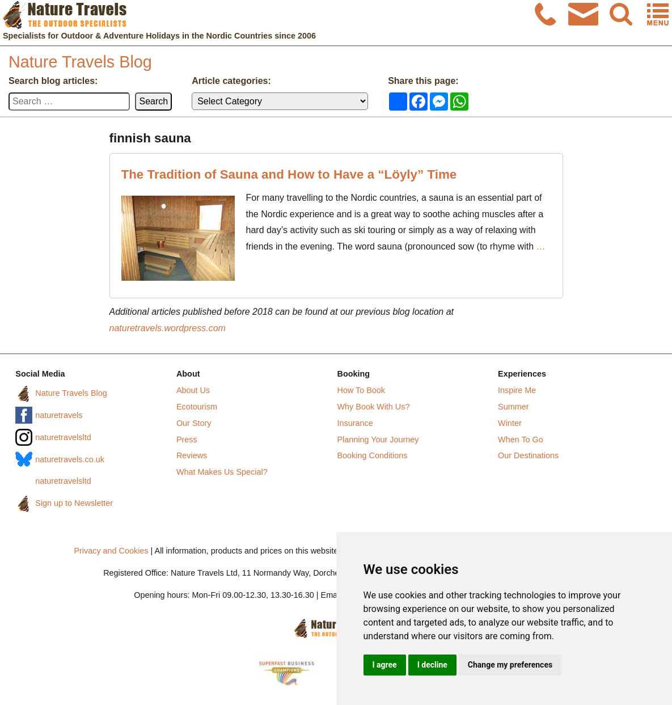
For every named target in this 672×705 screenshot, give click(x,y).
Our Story (194, 423)
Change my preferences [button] (510, 664)
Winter (510, 423)
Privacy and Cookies (111, 550)
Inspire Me (517, 390)
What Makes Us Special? (222, 471)
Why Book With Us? (373, 406)
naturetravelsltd (63, 437)
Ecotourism (196, 406)
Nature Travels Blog (80, 62)
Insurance (355, 423)
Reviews (191, 455)
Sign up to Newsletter (74, 503)
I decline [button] (432, 664)
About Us (193, 390)
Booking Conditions (372, 455)
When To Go (520, 439)
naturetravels (58, 415)
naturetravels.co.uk (69, 459)
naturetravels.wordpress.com (167, 328)
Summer (513, 406)
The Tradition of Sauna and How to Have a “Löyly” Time (289, 174)
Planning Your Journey (378, 439)
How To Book (361, 390)
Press (186, 439)
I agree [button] (385, 664)
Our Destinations (528, 455)
